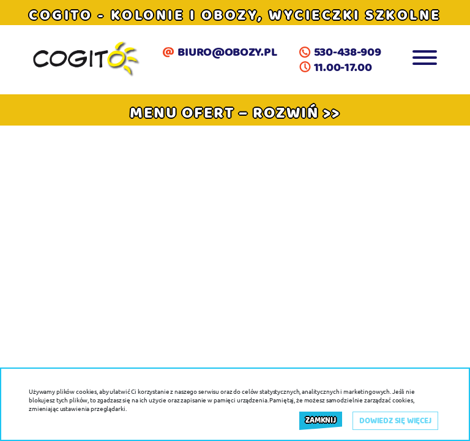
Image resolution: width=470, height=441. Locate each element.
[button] (235, 112)
